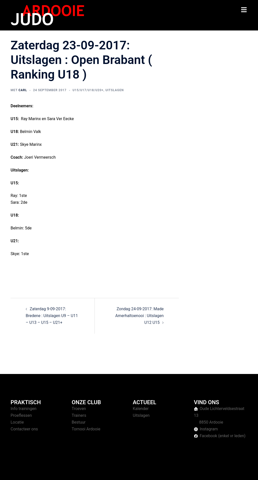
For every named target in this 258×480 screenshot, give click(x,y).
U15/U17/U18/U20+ (88, 90)
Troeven (79, 408)
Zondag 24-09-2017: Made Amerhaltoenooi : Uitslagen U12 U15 (139, 315)
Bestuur (79, 422)
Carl (22, 90)
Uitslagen (114, 90)
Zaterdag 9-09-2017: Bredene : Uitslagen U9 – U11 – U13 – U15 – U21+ (52, 315)
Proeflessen (21, 415)
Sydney (108, 471)
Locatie (17, 422)
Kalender (141, 408)
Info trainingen (24, 408)
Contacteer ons (24, 429)
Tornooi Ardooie (86, 429)
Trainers (79, 415)
